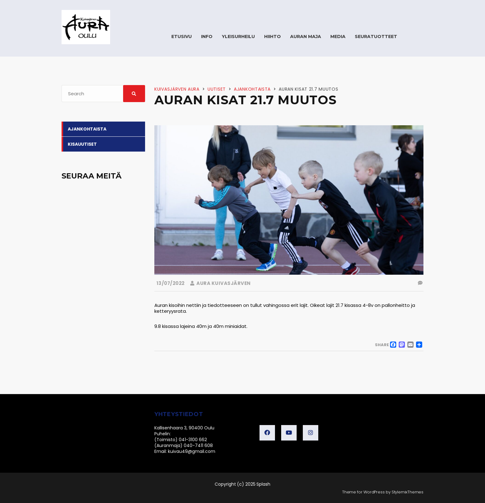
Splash (263, 484)
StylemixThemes (407, 492)
